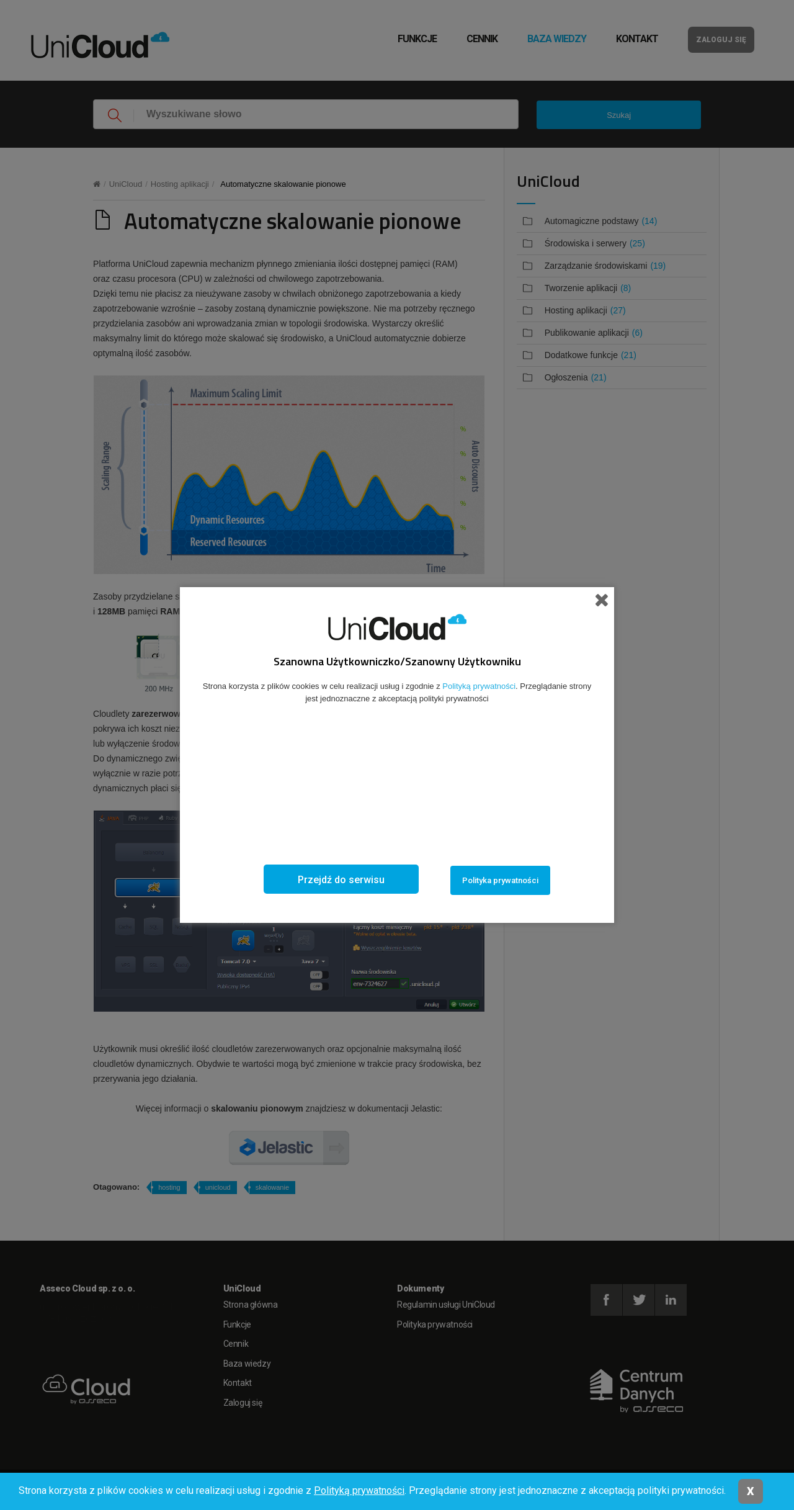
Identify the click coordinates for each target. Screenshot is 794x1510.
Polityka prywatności (500, 880)
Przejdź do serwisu (341, 880)
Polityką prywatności (359, 1490)
